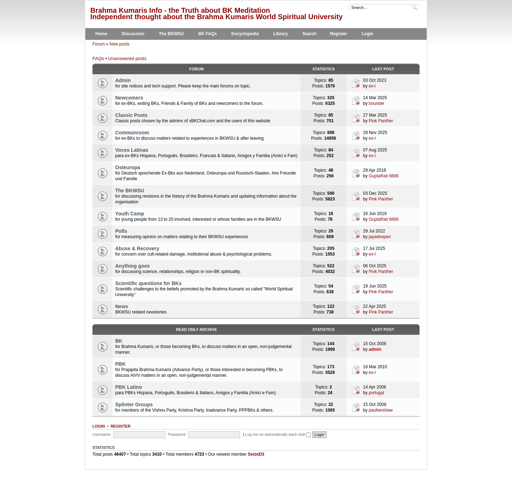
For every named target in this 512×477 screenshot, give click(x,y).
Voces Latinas (131, 150)
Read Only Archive (196, 329)
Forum (98, 44)
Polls (121, 231)
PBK (120, 364)
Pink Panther (381, 120)
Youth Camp (129, 213)
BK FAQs (207, 33)
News (121, 306)
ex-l (372, 86)
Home (101, 33)
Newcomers (129, 98)
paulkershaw (381, 410)
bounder (376, 103)
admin (375, 349)
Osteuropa (127, 167)
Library (280, 33)
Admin (123, 80)
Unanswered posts (127, 58)
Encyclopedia (245, 33)
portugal (376, 392)
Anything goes (132, 266)
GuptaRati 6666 (384, 175)
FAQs (98, 58)
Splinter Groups (134, 404)
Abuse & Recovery (137, 248)
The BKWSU (171, 33)
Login (367, 33)
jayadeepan (380, 236)
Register (338, 33)
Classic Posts (131, 115)
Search (309, 33)
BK (118, 341)
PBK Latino (128, 387)
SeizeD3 (256, 454)
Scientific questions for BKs (148, 283)
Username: (102, 434)
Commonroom (132, 132)
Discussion (133, 33)
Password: (177, 434)
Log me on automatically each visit (277, 434)
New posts (119, 44)
